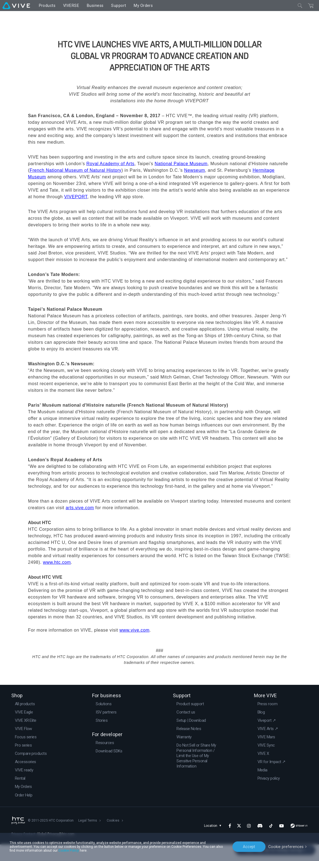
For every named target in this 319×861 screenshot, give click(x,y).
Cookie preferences (286, 846)
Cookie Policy (68, 850)
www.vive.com (134, 646)
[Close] (299, 5)
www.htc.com (57, 578)
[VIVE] (16, 5)
